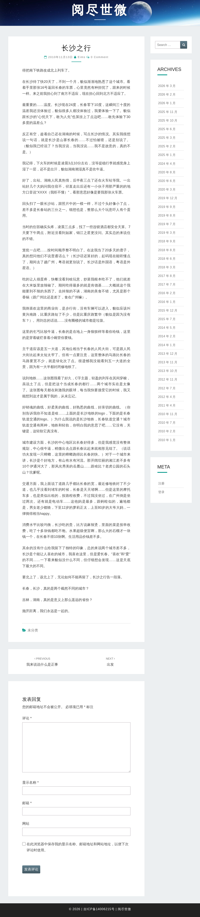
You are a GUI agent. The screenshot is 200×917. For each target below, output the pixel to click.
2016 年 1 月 (167, 302)
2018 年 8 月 (167, 250)
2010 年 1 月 (167, 440)
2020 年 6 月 (167, 181)
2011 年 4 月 (167, 405)
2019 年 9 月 (167, 207)
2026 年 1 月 (167, 103)
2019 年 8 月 (167, 215)
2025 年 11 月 (168, 112)
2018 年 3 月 (167, 267)
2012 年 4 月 (167, 397)
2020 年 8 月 (167, 172)
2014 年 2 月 (167, 336)
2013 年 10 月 (168, 371)
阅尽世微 (124, 909)
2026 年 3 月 (167, 86)
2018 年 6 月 (167, 258)
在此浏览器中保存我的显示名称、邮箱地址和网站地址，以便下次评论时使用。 (78, 847)
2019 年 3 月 (167, 232)
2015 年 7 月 (167, 319)
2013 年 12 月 (168, 353)
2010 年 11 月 (168, 414)
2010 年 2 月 (167, 431)
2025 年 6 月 (167, 129)
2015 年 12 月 (168, 310)
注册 (161, 483)
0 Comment (99, 57)
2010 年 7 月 (167, 422)
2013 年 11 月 (168, 362)
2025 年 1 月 (167, 155)
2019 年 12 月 (168, 198)
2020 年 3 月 (167, 189)
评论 (27, 718)
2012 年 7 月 (167, 388)
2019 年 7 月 (167, 224)
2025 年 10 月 (168, 120)
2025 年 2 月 (167, 146)
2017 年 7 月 (167, 284)
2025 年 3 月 (167, 137)
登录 (161, 492)
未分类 (33, 630)
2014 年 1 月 (167, 345)
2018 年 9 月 (167, 241)
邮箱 (27, 803)
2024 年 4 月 (167, 163)
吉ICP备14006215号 (99, 909)
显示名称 (30, 782)
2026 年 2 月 (167, 94)
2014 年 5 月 (167, 327)
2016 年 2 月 (167, 293)
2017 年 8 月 (167, 276)
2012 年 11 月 (168, 379)
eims (81, 57)
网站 (25, 824)
